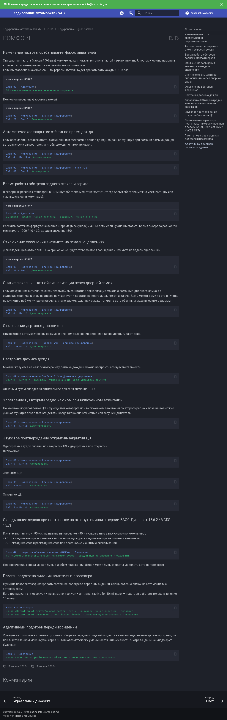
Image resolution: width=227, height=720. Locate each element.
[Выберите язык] (131, 13)
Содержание (193, 29)
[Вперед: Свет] (213, 700)
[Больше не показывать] (222, 4)
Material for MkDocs (25, 715)
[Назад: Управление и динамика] (28, 700)
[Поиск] (157, 13)
